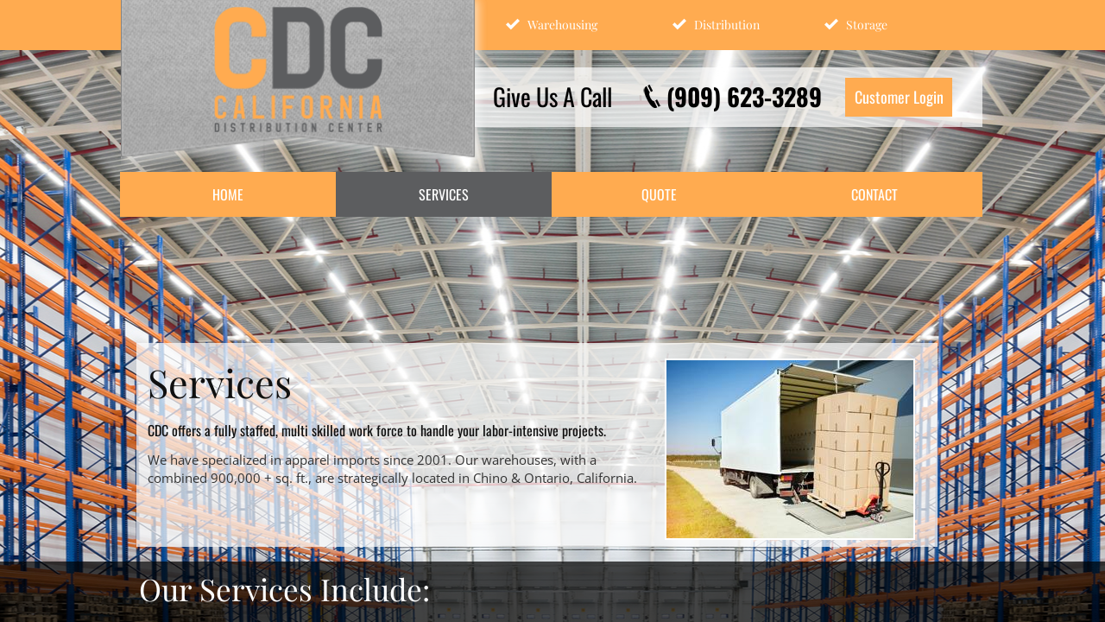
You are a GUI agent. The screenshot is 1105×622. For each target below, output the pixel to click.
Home (227, 194)
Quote (659, 194)
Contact (874, 194)
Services (444, 194)
